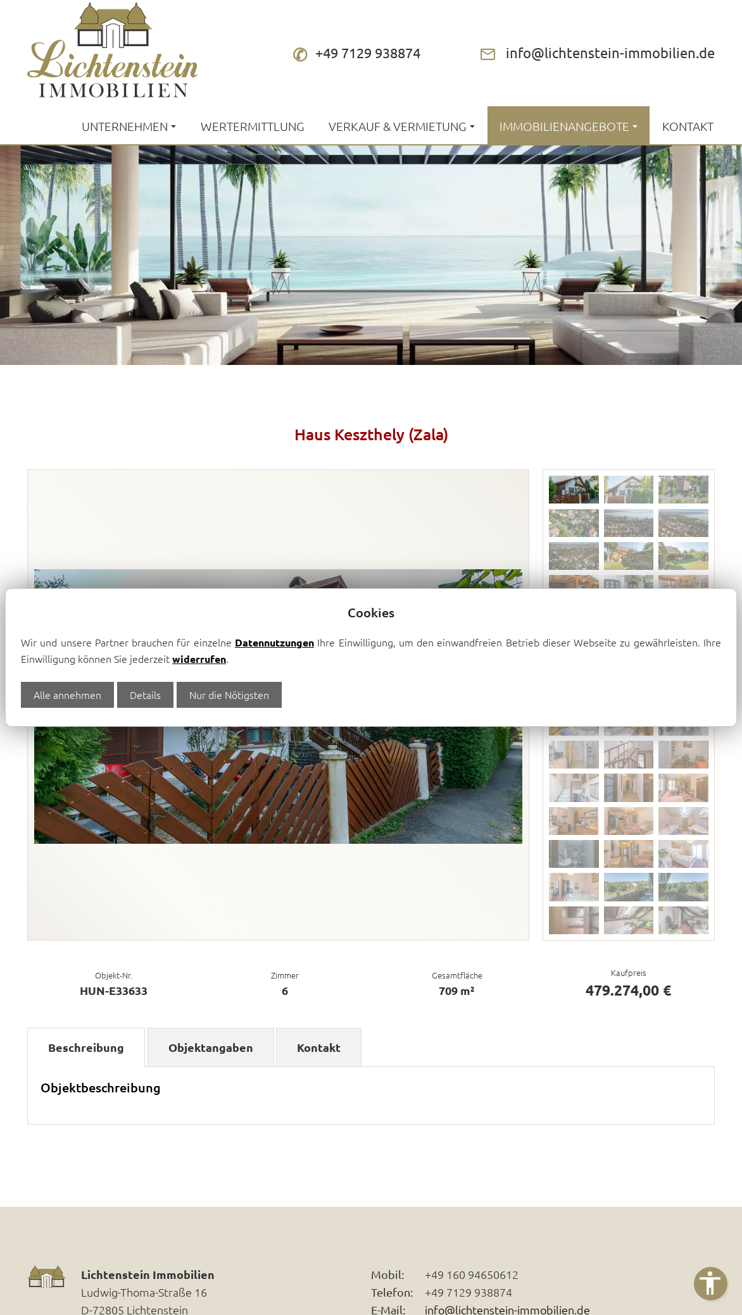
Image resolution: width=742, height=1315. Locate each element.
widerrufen (199, 658)
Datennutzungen (274, 642)
